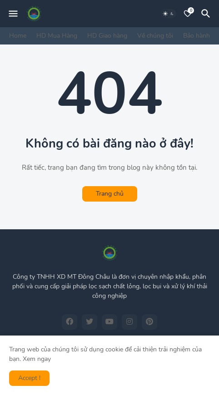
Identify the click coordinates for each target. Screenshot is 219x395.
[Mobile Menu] (13, 13)
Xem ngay (37, 359)
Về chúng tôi (155, 35)
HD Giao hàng (107, 35)
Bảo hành (196, 35)
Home (17, 35)
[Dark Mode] (168, 13)
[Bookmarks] (188, 13)
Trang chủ (110, 193)
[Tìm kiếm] (207, 13)
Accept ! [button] (29, 378)
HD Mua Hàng (56, 35)
